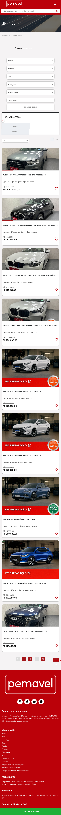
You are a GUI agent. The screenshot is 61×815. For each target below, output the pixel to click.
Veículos (5, 737)
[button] (55, 4)
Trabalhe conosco (9, 758)
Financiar (5, 749)
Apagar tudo (27, 48)
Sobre (4, 743)
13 (43, 659)
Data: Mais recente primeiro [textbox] (14, 141)
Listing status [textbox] (13, 92)
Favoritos (5, 740)
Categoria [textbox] (12, 84)
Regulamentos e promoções (13, 764)
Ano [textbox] (9, 77)
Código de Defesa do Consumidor (15, 771)
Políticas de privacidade (11, 768)
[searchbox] (30, 100)
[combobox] (30, 60)
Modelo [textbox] (11, 69)
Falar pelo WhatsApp (31, 811)
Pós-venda (6, 752)
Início (4, 734)
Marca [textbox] (10, 61)
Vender (4, 746)
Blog (3, 755)
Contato (5, 761)
